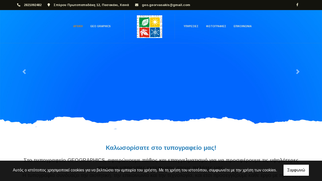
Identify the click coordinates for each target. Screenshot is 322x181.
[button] (24, 71)
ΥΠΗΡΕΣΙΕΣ (191, 26)
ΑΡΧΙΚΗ (78, 26)
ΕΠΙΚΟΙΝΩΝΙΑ (243, 26)
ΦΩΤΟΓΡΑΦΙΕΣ (216, 26)
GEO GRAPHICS (100, 26)
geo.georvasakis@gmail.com (166, 5)
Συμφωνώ (296, 170)
